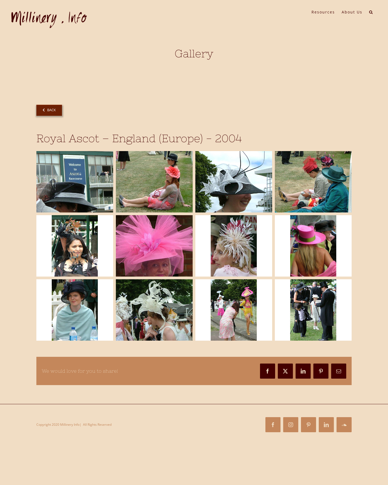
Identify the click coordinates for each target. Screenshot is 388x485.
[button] (371, 11)
